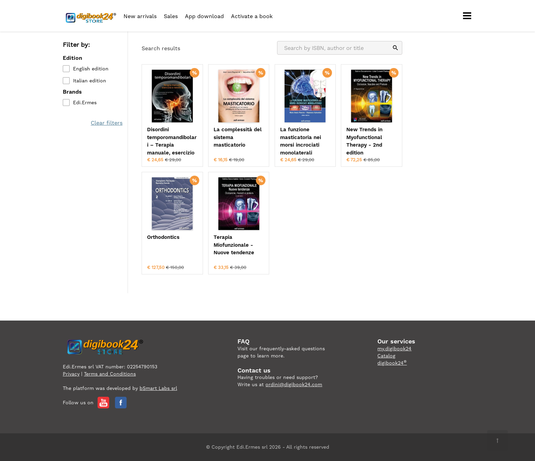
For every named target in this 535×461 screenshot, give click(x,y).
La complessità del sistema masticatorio (238, 137)
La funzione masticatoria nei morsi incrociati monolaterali (300, 141)
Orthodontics (163, 237)
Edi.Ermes (85, 102)
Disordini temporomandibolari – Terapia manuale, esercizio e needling (172, 141)
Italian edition (89, 80)
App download (204, 16)
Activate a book (252, 16)
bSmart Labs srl (158, 388)
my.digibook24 (394, 348)
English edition (91, 68)
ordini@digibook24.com (293, 384)
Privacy (71, 374)
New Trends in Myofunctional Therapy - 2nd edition (364, 141)
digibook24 (392, 363)
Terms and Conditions (110, 374)
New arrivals (140, 16)
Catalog (386, 355)
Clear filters (106, 123)
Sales (171, 16)
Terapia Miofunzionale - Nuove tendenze (234, 245)
